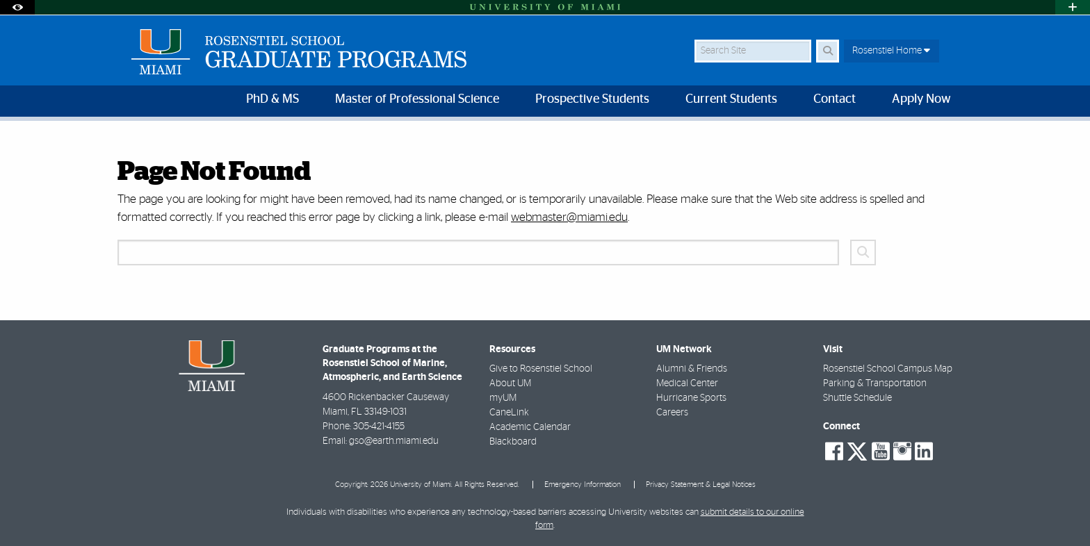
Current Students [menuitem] (731, 99)
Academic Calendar (530, 427)
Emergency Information (582, 484)
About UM (510, 383)
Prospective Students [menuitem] (592, 99)
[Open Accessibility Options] (17, 7)
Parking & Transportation (875, 383)
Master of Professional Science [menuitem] (417, 99)
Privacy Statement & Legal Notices (701, 484)
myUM (502, 398)
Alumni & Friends (691, 369)
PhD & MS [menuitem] (272, 99)
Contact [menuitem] (834, 99)
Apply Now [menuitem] (921, 99)
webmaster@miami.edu (569, 217)
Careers (672, 412)
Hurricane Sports (691, 398)
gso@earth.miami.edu (394, 441)
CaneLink (509, 412)
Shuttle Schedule (857, 398)
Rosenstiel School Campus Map (887, 369)
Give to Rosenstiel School (540, 369)
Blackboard (513, 442)
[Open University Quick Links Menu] (1072, 7)
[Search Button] (827, 51)
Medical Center (687, 383)
